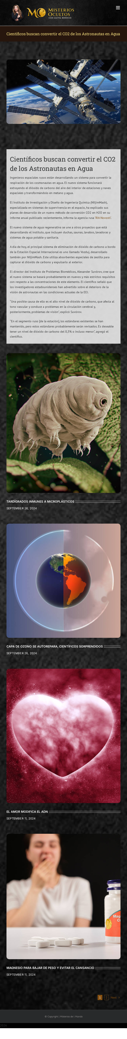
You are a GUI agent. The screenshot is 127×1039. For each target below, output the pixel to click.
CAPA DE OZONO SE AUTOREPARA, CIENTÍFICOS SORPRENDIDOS (54, 646)
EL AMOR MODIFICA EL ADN (27, 811)
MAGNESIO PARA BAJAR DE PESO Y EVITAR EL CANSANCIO (50, 968)
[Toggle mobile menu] (118, 7)
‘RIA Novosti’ (103, 218)
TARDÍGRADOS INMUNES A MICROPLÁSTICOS (40, 501)
